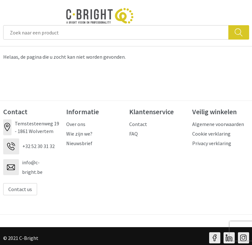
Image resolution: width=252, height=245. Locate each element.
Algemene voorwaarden (218, 124)
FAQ (133, 133)
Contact (138, 124)
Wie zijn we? (79, 133)
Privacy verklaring (211, 143)
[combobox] (116, 32)
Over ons (75, 124)
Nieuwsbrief (79, 143)
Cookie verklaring (211, 133)
